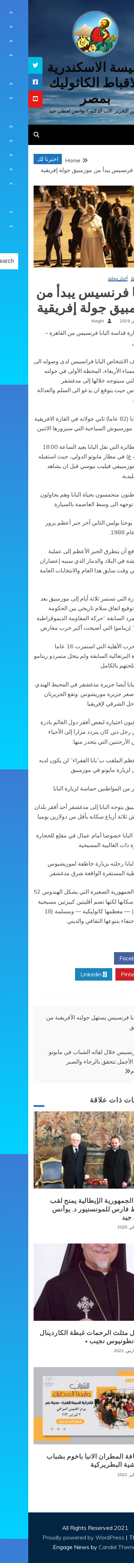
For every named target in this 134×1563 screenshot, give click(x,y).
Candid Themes (90, 1547)
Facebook (106, 958)
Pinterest (107, 975)
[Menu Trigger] (117, 15)
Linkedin (65, 975)
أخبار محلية (89, 278)
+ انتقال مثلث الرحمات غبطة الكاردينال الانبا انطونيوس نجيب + (67, 1337)
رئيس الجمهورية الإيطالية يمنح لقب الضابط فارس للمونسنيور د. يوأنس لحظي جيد (72, 1209)
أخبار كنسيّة (113, 278)
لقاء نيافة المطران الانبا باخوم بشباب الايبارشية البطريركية (70, 1461)
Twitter (65, 958)
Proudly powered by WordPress (56, 1537)
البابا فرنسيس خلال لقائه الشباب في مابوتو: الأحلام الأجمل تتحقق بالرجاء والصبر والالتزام (70, 1061)
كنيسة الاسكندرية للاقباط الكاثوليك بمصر (67, 82)
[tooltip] (7, 65)
